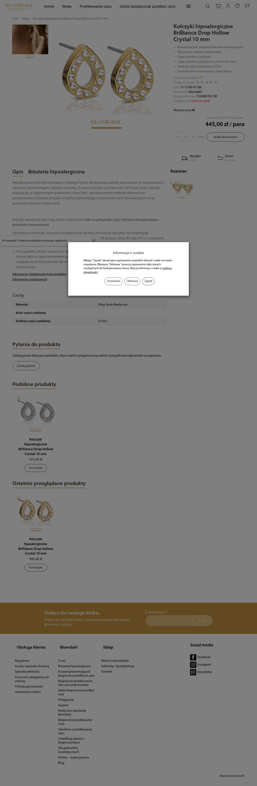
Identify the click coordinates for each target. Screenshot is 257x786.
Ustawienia (113, 281)
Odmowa (132, 281)
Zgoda (148, 281)
